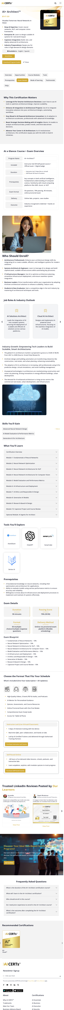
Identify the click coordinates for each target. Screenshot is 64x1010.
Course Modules (34, 75)
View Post (16, 825)
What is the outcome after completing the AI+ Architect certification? (26, 912)
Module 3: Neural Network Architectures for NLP (23, 469)
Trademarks (7, 1003)
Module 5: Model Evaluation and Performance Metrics (25, 481)
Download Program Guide (11, 62)
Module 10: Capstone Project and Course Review (23, 509)
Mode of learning (36, 80)
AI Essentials (36, 1000)
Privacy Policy (31, 981)
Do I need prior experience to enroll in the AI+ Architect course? (29, 905)
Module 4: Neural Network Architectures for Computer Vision (28, 475)
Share (26, 62)
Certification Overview (14, 452)
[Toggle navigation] (60, 3)
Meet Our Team (8, 1006)
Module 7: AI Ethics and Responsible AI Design (22, 492)
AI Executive (36, 1006)
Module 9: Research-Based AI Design (19, 503)
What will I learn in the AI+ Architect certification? (24, 894)
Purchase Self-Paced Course (15, 771)
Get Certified (9, 863)
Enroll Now (8, 56)
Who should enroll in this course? (18, 899)
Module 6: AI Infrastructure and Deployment (22, 486)
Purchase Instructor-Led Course (16, 744)
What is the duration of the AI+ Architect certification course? (28, 888)
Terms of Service (40, 981)
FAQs (7, 86)
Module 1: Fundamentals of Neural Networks (22, 458)
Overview (8, 75)
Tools (45, 75)
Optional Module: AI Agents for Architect (20, 515)
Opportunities (20, 75)
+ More (57, 429)
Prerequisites (9, 80)
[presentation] (2, 321)
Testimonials (50, 80)
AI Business (36, 1003)
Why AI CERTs (8, 1000)
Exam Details (22, 80)
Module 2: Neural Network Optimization (20, 463)
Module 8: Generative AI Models (17, 498)
